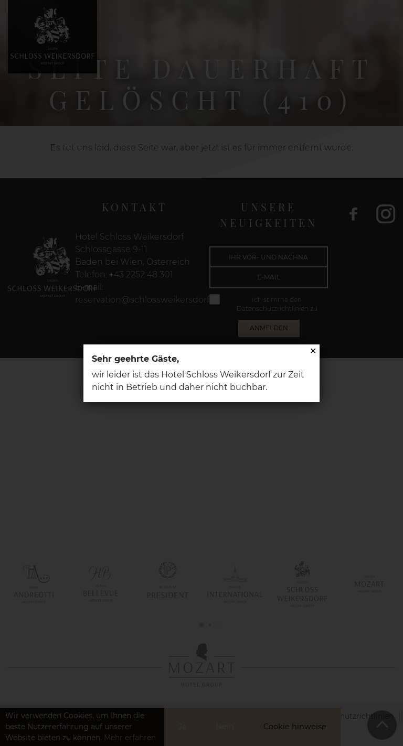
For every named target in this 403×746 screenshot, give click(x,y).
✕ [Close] (313, 351)
